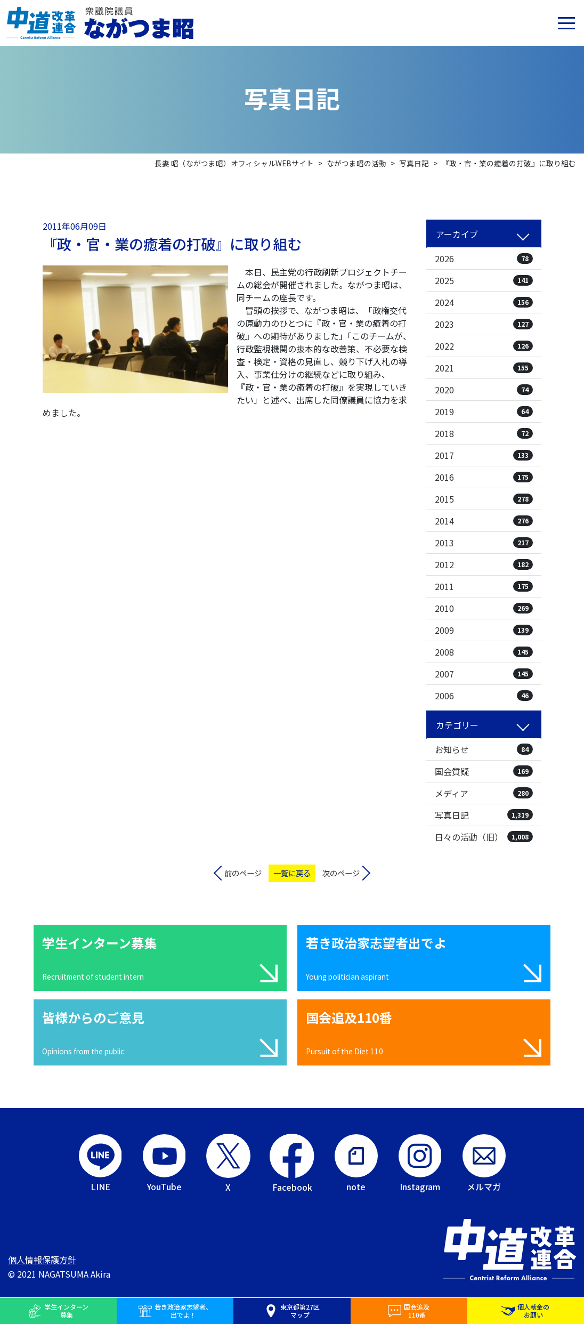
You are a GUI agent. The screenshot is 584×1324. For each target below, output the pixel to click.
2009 (484, 630)
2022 (484, 346)
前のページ (243, 872)
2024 (484, 302)
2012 (484, 564)
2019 (484, 411)
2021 (484, 367)
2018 (484, 433)
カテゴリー (457, 724)
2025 (484, 280)
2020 (484, 389)
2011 (484, 586)
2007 (484, 673)
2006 (484, 695)
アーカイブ (457, 234)
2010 (484, 608)
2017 (484, 455)
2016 (484, 477)
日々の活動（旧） (484, 836)
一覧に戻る (292, 872)
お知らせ (484, 749)
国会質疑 (484, 771)
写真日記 (484, 815)
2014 (484, 520)
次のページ (341, 872)
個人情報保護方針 (42, 1259)
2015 (484, 499)
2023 (484, 324)
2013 (484, 542)
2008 (484, 651)
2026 (484, 258)
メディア (484, 793)
